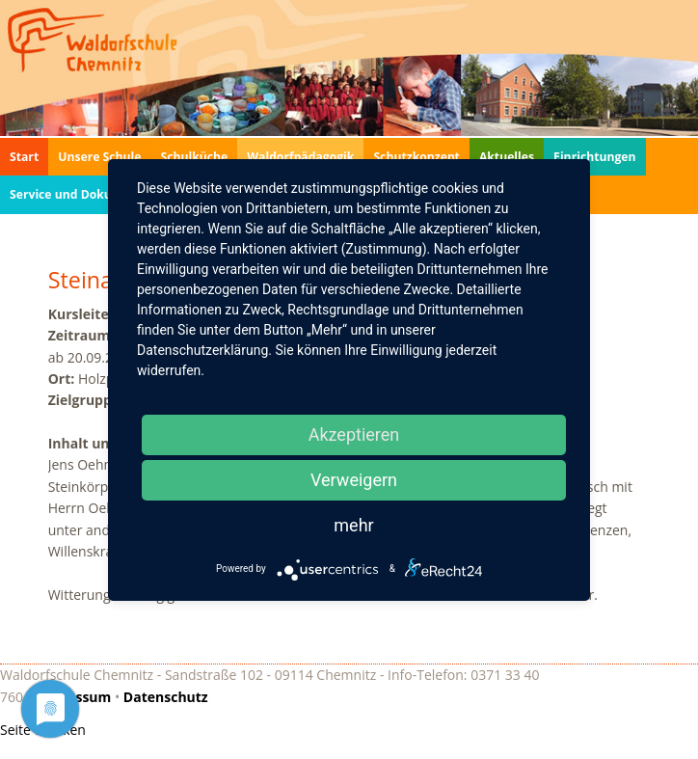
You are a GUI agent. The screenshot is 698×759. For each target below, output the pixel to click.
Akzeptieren (354, 434)
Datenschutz (165, 697)
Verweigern (353, 480)
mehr (353, 525)
